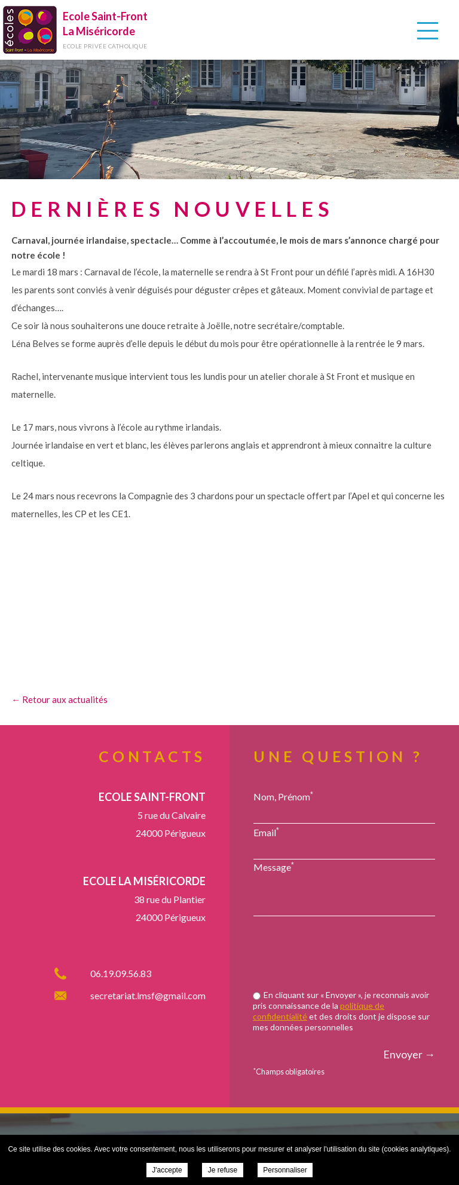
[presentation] (344, 954)
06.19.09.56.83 (120, 973)
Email (266, 832)
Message (273, 867)
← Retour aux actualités (59, 699)
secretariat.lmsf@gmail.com (148, 995)
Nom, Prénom (283, 796)
